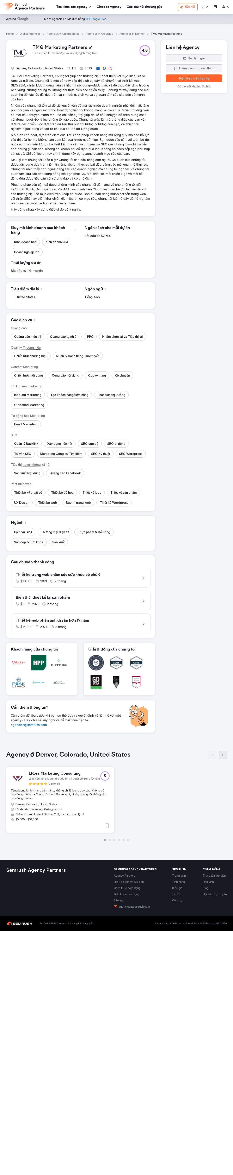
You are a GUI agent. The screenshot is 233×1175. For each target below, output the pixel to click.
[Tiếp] (223, 757)
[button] (204, 7)
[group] (116, 798)
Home (10, 33)
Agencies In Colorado (99, 33)
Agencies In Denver (132, 33)
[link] (109, 7)
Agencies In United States (63, 33)
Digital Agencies (30, 33)
